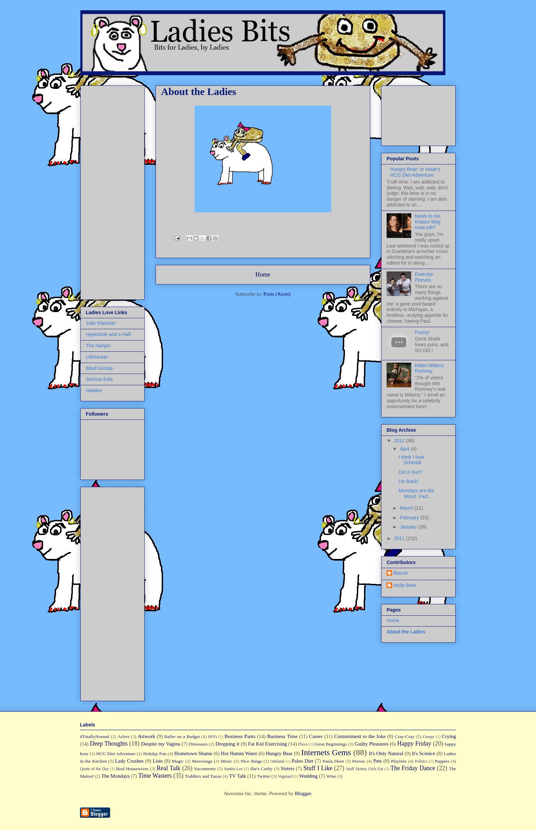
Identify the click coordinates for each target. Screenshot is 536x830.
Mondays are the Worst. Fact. (416, 493)
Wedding (308, 776)
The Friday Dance (412, 768)
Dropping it (227, 744)
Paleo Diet (302, 761)
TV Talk (237, 776)
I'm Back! (408, 481)
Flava (302, 744)
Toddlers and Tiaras (203, 776)
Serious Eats (99, 379)
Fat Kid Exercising (267, 744)
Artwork (146, 736)
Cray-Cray (404, 736)
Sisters (287, 768)
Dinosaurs (198, 744)
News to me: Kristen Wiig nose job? (428, 221)
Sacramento (205, 768)
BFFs (212, 736)
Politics (421, 761)
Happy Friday (414, 743)
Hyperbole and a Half (108, 334)
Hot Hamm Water (239, 753)
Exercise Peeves (424, 277)
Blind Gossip (99, 368)
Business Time (282, 736)
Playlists (399, 761)
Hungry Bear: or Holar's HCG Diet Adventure (415, 172)
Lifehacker (97, 357)
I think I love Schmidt (411, 460)
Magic (178, 761)
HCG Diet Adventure (115, 753)
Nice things (251, 761)
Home (262, 274)
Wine (331, 776)
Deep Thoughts (109, 743)
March (407, 508)
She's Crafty (261, 768)
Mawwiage (202, 761)
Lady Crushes (129, 761)
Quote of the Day (94, 768)
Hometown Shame (193, 753)
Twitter (263, 776)
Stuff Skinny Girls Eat (364, 768)
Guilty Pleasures (372, 744)
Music (226, 761)
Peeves (358, 761)
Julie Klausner (101, 323)
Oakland (277, 761)
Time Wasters (155, 775)
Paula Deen (333, 761)
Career (316, 736)
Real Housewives (132, 768)
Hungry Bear (279, 753)
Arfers (123, 736)
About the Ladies (406, 631)
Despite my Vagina (160, 744)
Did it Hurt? (411, 472)
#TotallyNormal (94, 736)
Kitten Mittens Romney (429, 368)
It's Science (423, 753)
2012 (400, 440)
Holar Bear (404, 585)
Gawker (94, 390)
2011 (400, 538)
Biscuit (400, 573)
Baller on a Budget (182, 736)
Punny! (422, 332)
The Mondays (115, 776)
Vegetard (285, 776)
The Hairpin (98, 345)
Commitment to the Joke (360, 736)
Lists (158, 761)
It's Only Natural (386, 753)
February (410, 517)
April (405, 449)
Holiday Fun (154, 753)
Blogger (303, 793)
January (409, 527)
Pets (377, 761)
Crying (449, 736)
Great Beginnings (330, 744)
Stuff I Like (317, 768)
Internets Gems (326, 752)
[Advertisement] (106, 190)
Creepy (428, 736)
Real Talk (168, 768)
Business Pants (240, 736)
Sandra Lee (233, 768)
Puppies (442, 761)
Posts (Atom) (277, 294)
